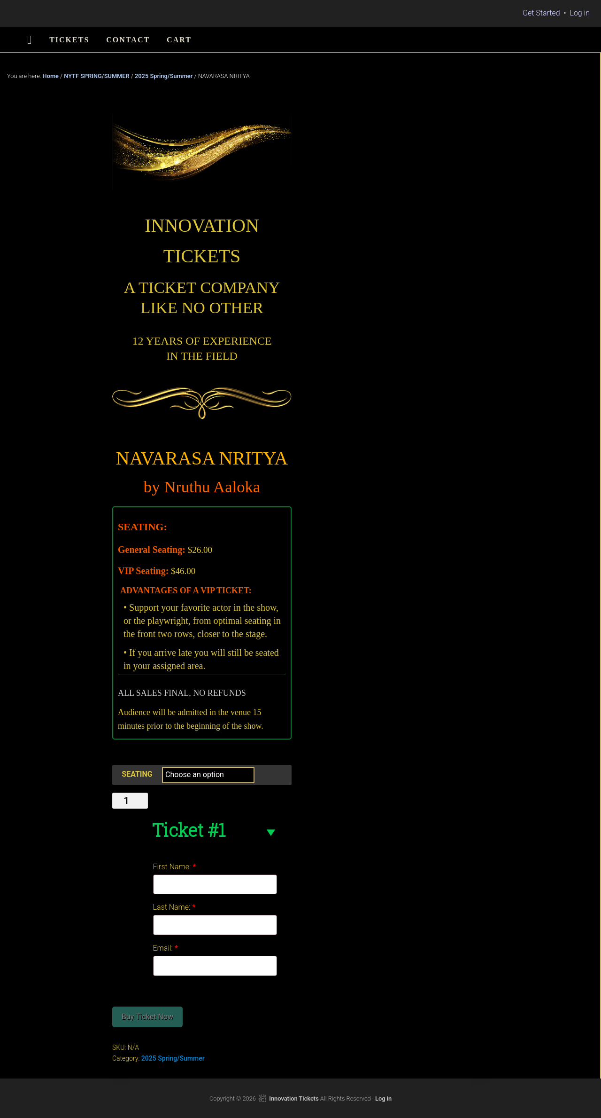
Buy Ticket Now (147, 1016)
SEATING (137, 774)
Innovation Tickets (293, 1098)
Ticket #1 (188, 830)
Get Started (541, 12)
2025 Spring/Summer (164, 75)
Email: (165, 948)
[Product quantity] (130, 801)
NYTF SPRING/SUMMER (96, 75)
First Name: (174, 866)
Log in (580, 12)
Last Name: (174, 907)
